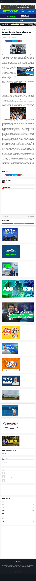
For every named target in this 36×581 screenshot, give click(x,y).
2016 (18, 507)
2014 (18, 504)
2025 (18, 521)
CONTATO (13, 577)
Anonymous (8, 472)
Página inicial (4, 29)
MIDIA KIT (17, 577)
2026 (18, 522)
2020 (18, 513)
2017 (18, 509)
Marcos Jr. (9, 180)
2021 (18, 515)
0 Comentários (13, 37)
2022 (18, 516)
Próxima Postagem (31, 216)
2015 (18, 505)
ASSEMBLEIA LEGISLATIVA (6, 464)
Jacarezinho (11, 171)
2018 (18, 510)
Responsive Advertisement (18, 541)
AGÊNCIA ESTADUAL (5, 461)
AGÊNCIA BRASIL (4, 462)
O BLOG (9, 577)
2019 (18, 512)
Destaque (9, 29)
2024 (18, 519)
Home (6, 577)
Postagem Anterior (5, 216)
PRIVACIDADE (22, 577)
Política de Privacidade (18, 579)
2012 (18, 501)
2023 (18, 518)
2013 (18, 502)
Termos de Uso (28, 577)
